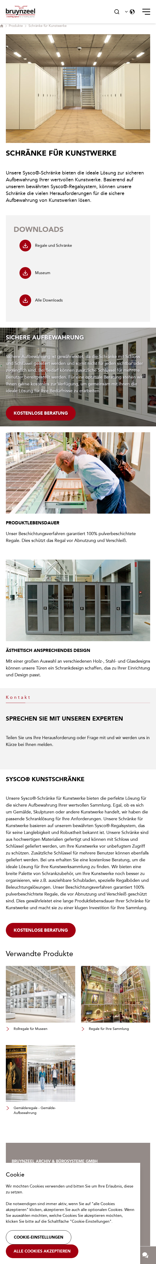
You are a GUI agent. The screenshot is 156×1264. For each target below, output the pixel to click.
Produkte (16, 26)
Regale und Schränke (45, 245)
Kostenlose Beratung (41, 413)
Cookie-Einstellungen (38, 1237)
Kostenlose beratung (41, 930)
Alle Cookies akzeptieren (42, 1251)
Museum (34, 273)
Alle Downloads (41, 300)
